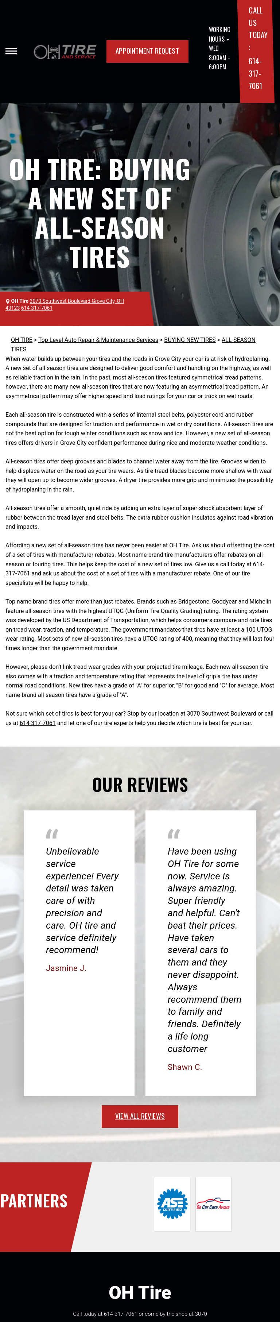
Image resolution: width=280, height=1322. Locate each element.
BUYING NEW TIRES (189, 339)
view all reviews (140, 1115)
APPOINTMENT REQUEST (147, 50)
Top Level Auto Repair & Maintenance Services (98, 339)
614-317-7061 (255, 73)
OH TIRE (21, 339)
